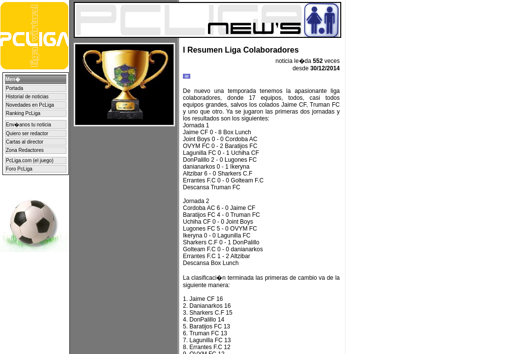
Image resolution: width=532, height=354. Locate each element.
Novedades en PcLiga (30, 105)
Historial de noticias (27, 96)
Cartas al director (24, 142)
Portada (14, 88)
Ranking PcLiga (23, 113)
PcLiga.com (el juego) (30, 160)
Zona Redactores (25, 150)
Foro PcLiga (19, 169)
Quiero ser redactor (27, 133)
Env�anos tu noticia (28, 124)
